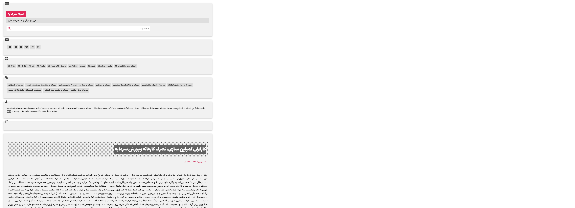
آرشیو (109, 66)
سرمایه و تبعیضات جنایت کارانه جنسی (24, 90)
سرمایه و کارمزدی (15, 85)
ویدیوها (101, 66)
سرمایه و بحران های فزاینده (180, 85)
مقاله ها (11, 66)
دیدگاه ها (73, 66)
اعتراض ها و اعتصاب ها (125, 66)
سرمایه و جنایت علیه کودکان (56, 90)
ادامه (9, 111)
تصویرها (91, 66)
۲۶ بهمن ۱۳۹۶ (199, 162)
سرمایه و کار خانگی (79, 90)
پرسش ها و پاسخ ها (57, 66)
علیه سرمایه (15, 14)
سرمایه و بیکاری (86, 85)
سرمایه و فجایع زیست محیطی (126, 85)
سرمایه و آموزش (103, 85)
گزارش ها (22, 66)
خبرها (31, 66)
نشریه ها (41, 66)
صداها (82, 66)
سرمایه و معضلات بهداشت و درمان (41, 85)
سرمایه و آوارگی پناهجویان (153, 85)
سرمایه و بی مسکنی (68, 85)
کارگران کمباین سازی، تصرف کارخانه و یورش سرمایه (160, 149)
